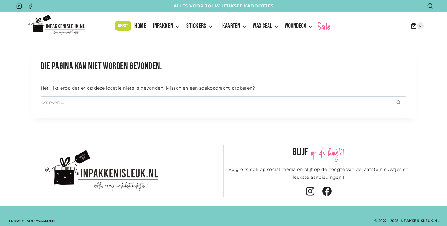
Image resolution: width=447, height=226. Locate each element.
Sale (324, 25)
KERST (123, 26)
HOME (140, 26)
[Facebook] (30, 6)
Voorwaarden (41, 221)
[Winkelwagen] (417, 25)
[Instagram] (19, 6)
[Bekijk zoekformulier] (430, 6)
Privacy (16, 221)
